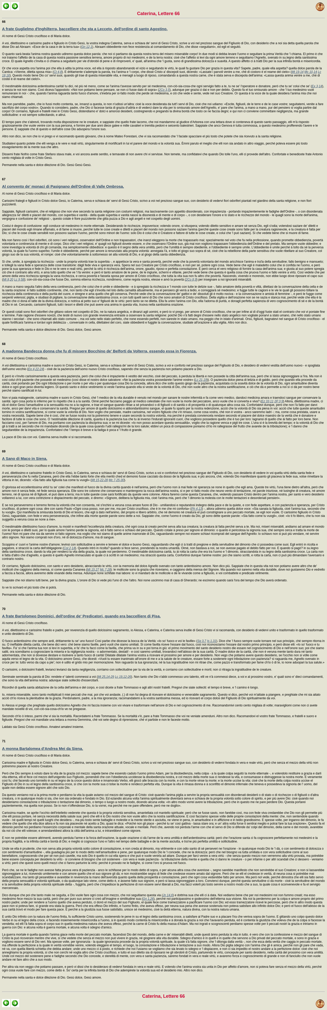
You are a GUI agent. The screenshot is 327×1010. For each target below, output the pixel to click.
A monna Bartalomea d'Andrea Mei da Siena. (42, 748)
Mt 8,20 (8, 279)
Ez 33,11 (267, 401)
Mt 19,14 (298, 72)
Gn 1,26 (148, 899)
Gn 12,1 (86, 47)
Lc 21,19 (201, 380)
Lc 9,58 (19, 279)
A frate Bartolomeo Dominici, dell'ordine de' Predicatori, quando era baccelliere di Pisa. (81, 616)
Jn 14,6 (168, 895)
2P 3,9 (278, 401)
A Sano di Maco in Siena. (24, 458)
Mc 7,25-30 (116, 480)
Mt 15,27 (93, 569)
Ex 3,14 (317, 86)
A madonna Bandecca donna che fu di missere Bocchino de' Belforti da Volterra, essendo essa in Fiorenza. (99, 351)
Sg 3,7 (201, 641)
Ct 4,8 (58, 72)
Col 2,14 (69, 548)
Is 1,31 (211, 641)
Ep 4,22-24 (35, 369)
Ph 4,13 (196, 508)
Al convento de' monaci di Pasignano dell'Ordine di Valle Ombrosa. (63, 186)
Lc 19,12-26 (123, 677)
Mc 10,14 (311, 72)
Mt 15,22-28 (99, 480)
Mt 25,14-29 (106, 677)
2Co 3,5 (164, 90)
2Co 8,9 (191, 279)
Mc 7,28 (105, 569)
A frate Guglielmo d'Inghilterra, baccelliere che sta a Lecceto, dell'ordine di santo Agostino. (85, 29)
